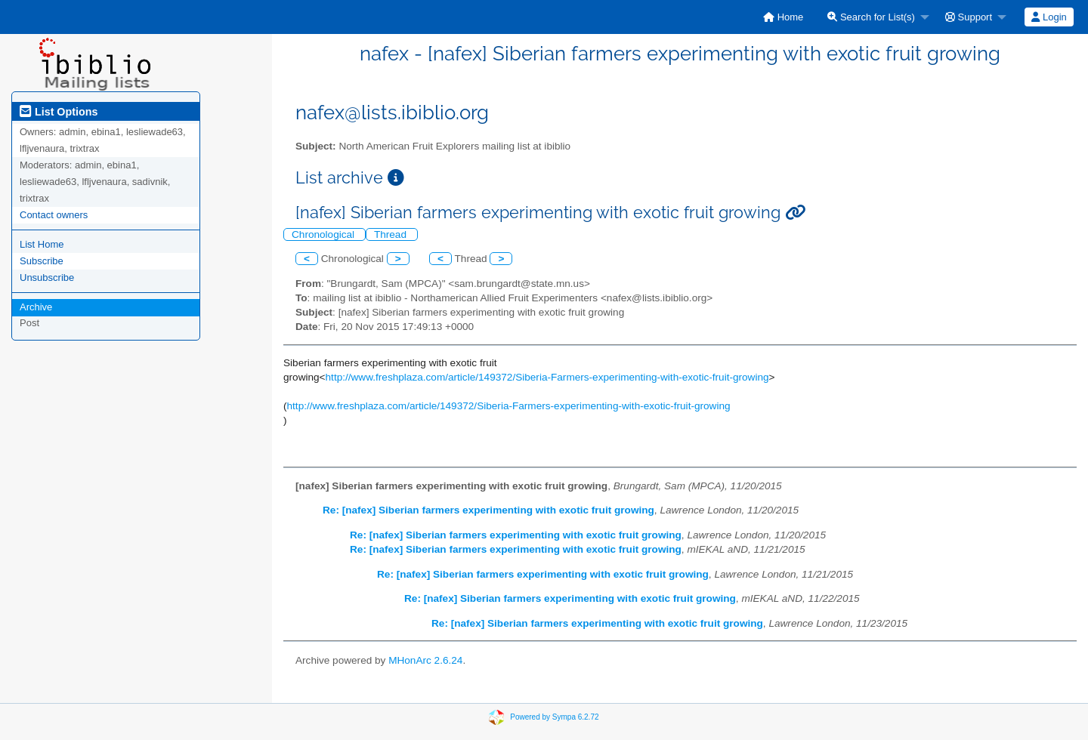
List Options (58, 112)
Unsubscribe (47, 277)
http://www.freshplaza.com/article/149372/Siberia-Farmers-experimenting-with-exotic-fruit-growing (547, 377)
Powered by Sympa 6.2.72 (554, 717)
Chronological (324, 234)
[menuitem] (783, 17)
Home (783, 17)
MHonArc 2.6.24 (425, 660)
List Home (42, 244)
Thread (392, 234)
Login (1048, 17)
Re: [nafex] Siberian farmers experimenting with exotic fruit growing (488, 510)
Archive (36, 307)
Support (968, 17)
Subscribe (41, 261)
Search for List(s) (871, 17)
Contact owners (54, 214)
